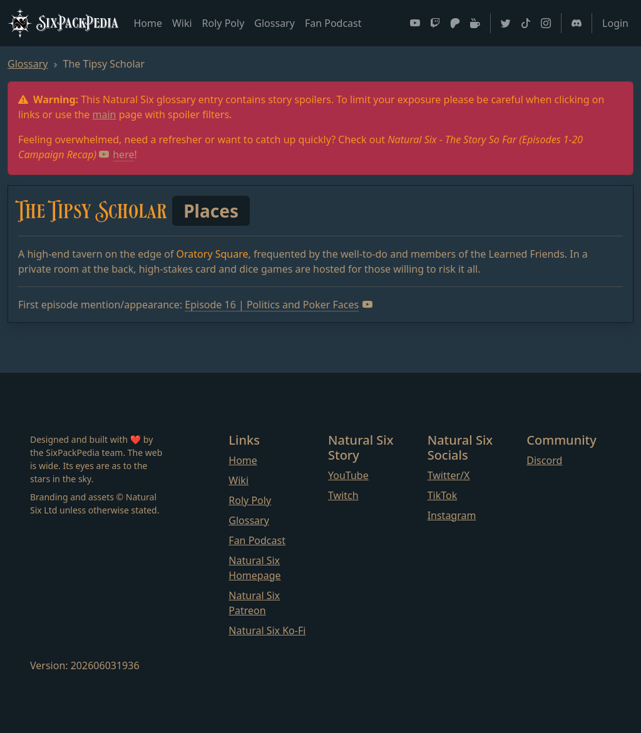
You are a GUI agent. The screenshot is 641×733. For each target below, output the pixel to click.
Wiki (182, 23)
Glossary (274, 23)
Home (147, 23)
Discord (544, 460)
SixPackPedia (63, 23)
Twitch (343, 495)
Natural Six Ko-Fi (266, 630)
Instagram (452, 515)
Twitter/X (449, 475)
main (104, 114)
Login (615, 23)
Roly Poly (223, 23)
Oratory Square (213, 254)
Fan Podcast (333, 23)
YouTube (348, 475)
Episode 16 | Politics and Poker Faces (278, 304)
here (116, 154)
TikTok (443, 495)
